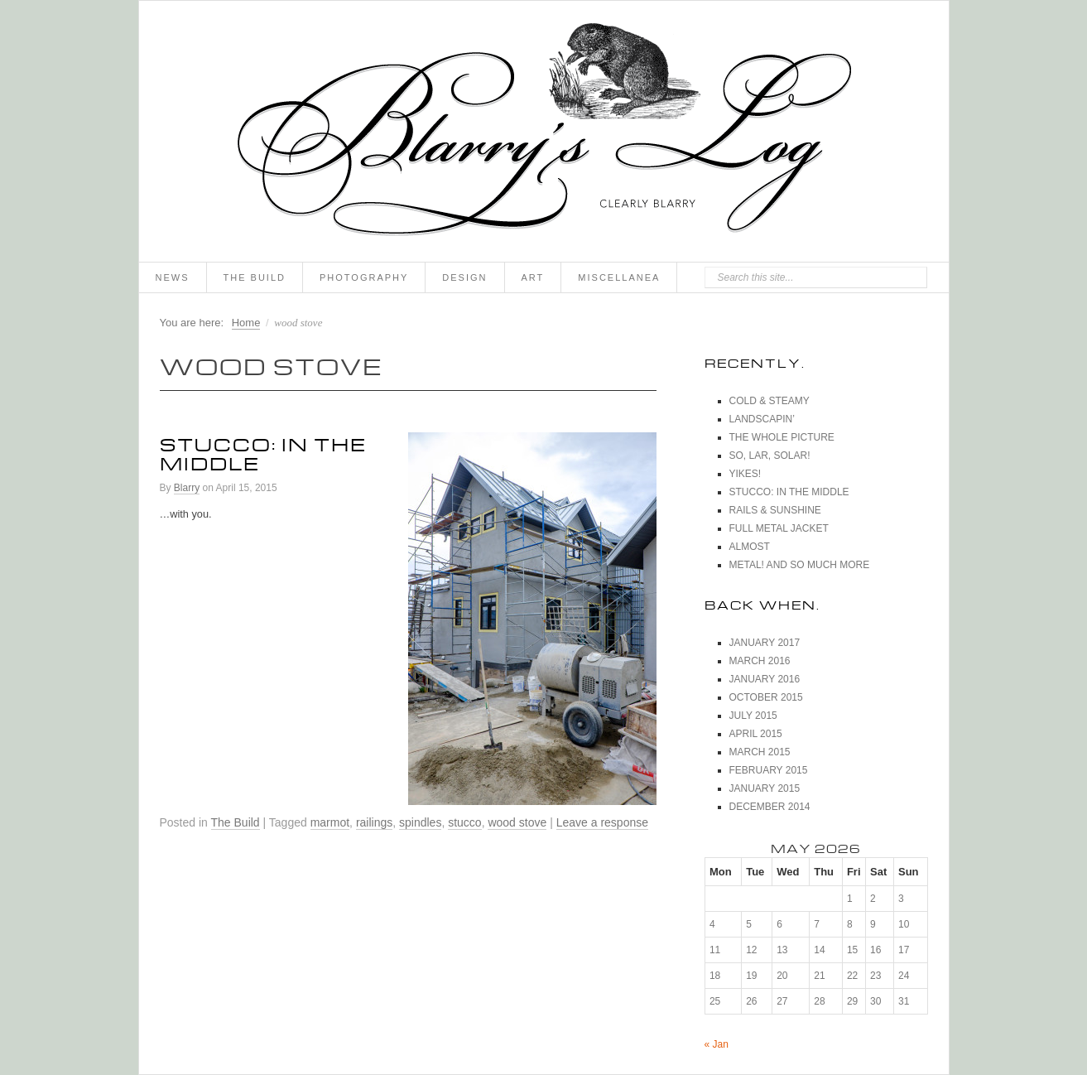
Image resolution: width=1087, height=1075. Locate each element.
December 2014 (769, 806)
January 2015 (765, 788)
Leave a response (602, 822)
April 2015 (755, 734)
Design (464, 277)
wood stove (517, 822)
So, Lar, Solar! (769, 455)
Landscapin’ (762, 419)
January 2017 (765, 642)
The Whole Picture (781, 437)
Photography (364, 277)
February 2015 (768, 770)
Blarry (187, 488)
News (173, 277)
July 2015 (753, 715)
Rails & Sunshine (775, 510)
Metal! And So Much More (799, 565)
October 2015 (766, 697)
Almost (749, 546)
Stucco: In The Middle (263, 451)
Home (246, 322)
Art (533, 277)
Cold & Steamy (769, 401)
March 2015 (760, 752)
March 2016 (760, 661)
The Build (255, 277)
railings (374, 822)
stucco (464, 822)
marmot (329, 822)
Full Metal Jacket (779, 528)
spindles (420, 822)
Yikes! (745, 474)
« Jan (717, 1044)
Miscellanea (619, 277)
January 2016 (765, 679)
